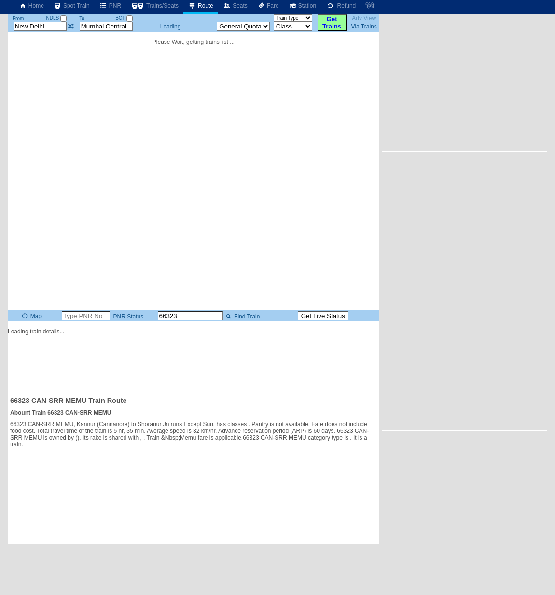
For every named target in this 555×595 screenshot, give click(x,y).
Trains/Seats (155, 5)
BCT (124, 18)
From (18, 18)
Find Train (242, 316)
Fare (268, 5)
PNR (110, 5)
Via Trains (364, 26)
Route (200, 5)
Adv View (364, 18)
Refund (341, 5)
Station (302, 5)
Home (31, 5)
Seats (235, 5)
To (81, 18)
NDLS (56, 18)
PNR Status (127, 316)
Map (31, 316)
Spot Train (72, 5)
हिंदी (369, 5)
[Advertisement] (193, 361)
